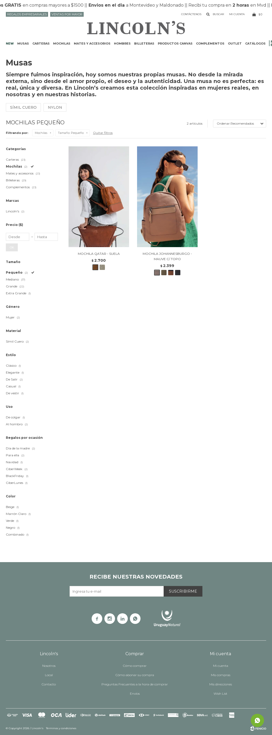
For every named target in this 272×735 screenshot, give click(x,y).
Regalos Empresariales (27, 14)
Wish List (220, 693)
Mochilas (61, 43)
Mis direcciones (220, 684)
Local (49, 675)
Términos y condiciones (61, 728)
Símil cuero (23, 107)
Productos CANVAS (175, 43)
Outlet (235, 43)
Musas (23, 43)
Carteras (41, 43)
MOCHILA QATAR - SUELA (99, 254)
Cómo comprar (135, 666)
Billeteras (144, 43)
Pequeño (71, 133)
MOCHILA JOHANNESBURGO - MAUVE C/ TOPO (167, 256)
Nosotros (49, 666)
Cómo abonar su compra (135, 675)
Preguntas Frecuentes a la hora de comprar (134, 684)
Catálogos (255, 43)
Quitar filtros (103, 133)
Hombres (122, 43)
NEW (10, 43)
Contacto (49, 684)
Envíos (135, 693)
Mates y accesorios (92, 43)
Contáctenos (191, 14)
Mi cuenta (220, 666)
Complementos (210, 43)
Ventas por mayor (67, 14)
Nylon (55, 107)
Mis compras (220, 675)
